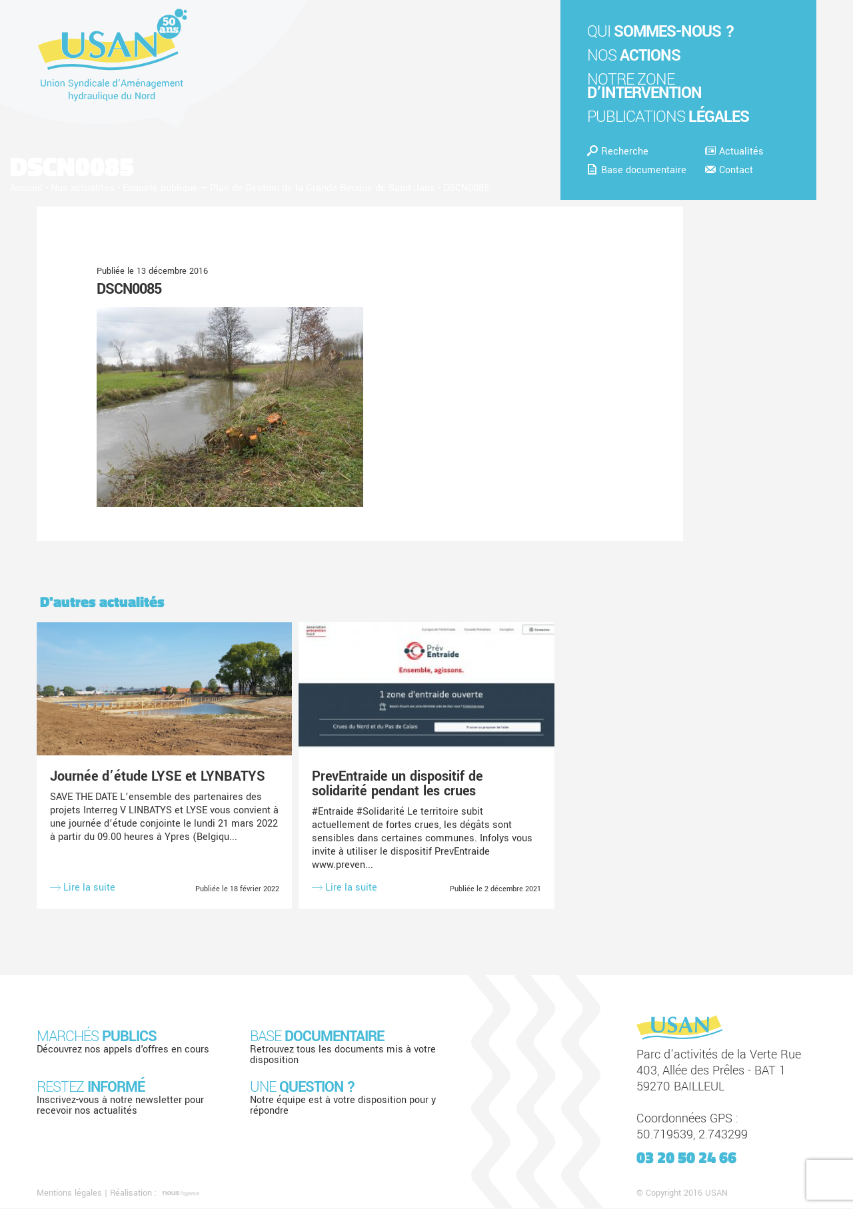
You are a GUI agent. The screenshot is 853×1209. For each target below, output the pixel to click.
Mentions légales (69, 1194)
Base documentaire (636, 170)
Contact (729, 170)
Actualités (734, 152)
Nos (633, 56)
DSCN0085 (129, 289)
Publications (668, 117)
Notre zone (644, 86)
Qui (660, 32)
